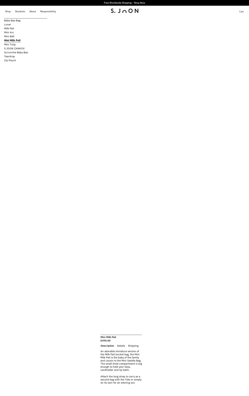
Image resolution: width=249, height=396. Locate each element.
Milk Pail (9, 28)
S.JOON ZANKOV (14, 48)
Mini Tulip (10, 44)
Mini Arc (9, 32)
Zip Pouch (10, 60)
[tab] (107, 346)
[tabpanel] (121, 369)
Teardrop (9, 56)
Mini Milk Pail (12, 40)
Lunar (7, 24)
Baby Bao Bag (12, 20)
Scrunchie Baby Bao (16, 52)
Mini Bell (9, 36)
